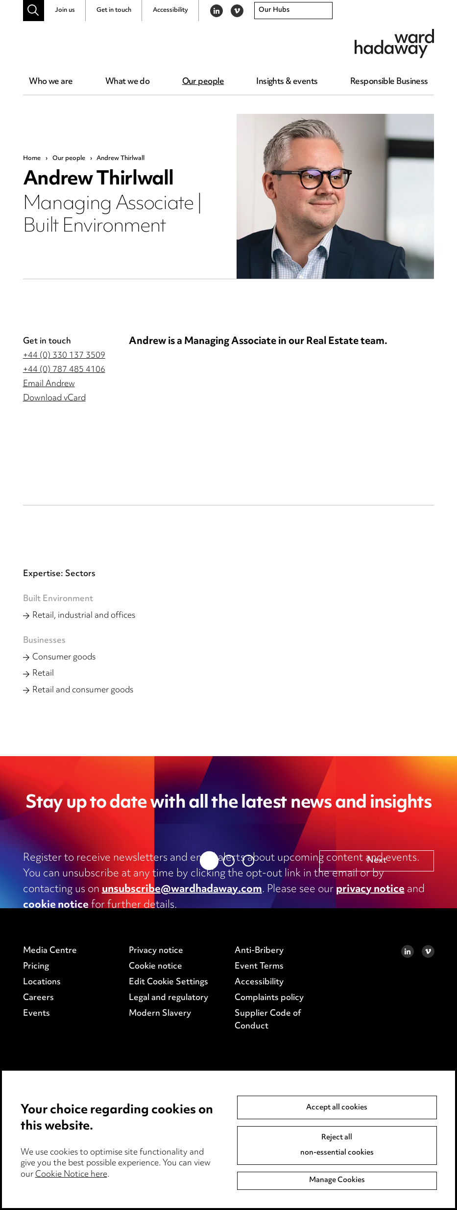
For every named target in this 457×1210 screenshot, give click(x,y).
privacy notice (370, 889)
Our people (203, 82)
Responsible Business (389, 82)
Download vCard (54, 398)
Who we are (50, 82)
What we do (127, 82)
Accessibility (170, 10)
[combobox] (293, 11)
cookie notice (56, 905)
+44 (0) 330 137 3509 (64, 355)
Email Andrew (49, 384)
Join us (65, 10)
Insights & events (286, 82)
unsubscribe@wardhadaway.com (182, 889)
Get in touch (113, 10)
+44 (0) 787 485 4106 (64, 370)
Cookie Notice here (71, 1174)
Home (32, 158)
